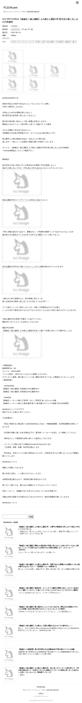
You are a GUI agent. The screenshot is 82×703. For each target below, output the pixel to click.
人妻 (43, 42)
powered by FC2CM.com (44, 700)
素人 (74, 42)
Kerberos (15, 29)
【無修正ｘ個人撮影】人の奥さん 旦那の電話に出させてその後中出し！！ (45, 626)
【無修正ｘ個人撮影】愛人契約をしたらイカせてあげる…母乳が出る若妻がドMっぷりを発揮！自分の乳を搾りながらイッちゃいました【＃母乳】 (48, 608)
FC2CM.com (10, 7)
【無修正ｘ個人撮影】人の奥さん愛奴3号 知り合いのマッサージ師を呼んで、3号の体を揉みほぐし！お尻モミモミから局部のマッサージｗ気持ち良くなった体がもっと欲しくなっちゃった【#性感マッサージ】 (48, 670)
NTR (13, 42)
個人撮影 (50, 42)
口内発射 (59, 42)
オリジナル (22, 42)
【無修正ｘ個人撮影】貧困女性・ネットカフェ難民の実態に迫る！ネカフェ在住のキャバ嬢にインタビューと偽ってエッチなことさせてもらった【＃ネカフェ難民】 (48, 589)
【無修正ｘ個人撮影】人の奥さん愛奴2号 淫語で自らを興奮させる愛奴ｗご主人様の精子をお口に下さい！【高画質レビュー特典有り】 (49, 565)
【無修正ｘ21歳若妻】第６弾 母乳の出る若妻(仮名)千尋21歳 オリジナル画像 (46, 649)
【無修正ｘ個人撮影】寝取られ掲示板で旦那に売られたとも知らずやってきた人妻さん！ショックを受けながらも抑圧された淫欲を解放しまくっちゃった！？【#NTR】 (48, 548)
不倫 (37, 42)
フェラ (31, 42)
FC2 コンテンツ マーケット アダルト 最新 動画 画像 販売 (41, 690)
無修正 (68, 42)
